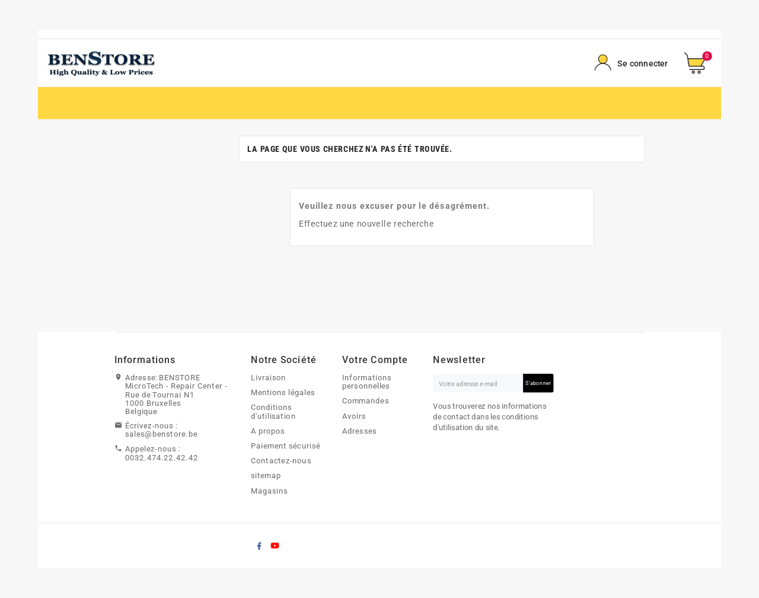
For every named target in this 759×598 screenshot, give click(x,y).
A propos (268, 431)
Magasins (269, 490)
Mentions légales (283, 392)
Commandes (365, 401)
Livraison (268, 377)
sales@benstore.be (161, 434)
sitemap (266, 476)
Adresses (359, 431)
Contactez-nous (281, 461)
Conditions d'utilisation (273, 412)
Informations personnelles (367, 381)
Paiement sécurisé (285, 445)
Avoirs (354, 416)
